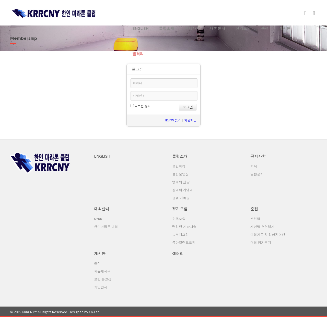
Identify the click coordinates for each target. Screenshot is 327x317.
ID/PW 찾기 (173, 120)
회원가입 (190, 120)
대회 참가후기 (260, 242)
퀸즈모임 (178, 219)
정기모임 (243, 28)
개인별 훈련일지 (262, 226)
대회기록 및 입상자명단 (267, 234)
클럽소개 (166, 28)
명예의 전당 (181, 182)
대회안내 (217, 28)
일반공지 (257, 174)
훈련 (265, 28)
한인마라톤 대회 (106, 226)
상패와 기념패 (182, 190)
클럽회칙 (178, 166)
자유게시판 (102, 271)
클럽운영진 (180, 174)
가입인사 (100, 287)
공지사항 (192, 28)
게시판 (284, 28)
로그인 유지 (141, 106)
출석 (97, 263)
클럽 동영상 (102, 279)
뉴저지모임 (180, 234)
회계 (253, 166)
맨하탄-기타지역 (184, 226)
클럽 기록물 (181, 198)
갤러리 (138, 53)
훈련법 (255, 219)
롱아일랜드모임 (183, 242)
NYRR (98, 219)
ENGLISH (140, 28)
